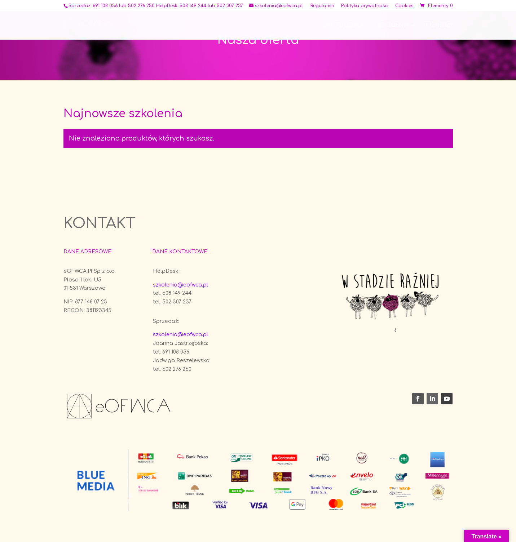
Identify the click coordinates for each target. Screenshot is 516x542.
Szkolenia (392, 25)
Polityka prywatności (364, 6)
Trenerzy (439, 25)
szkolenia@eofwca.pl (180, 285)
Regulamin (322, 6)
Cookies (404, 6)
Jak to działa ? (345, 25)
